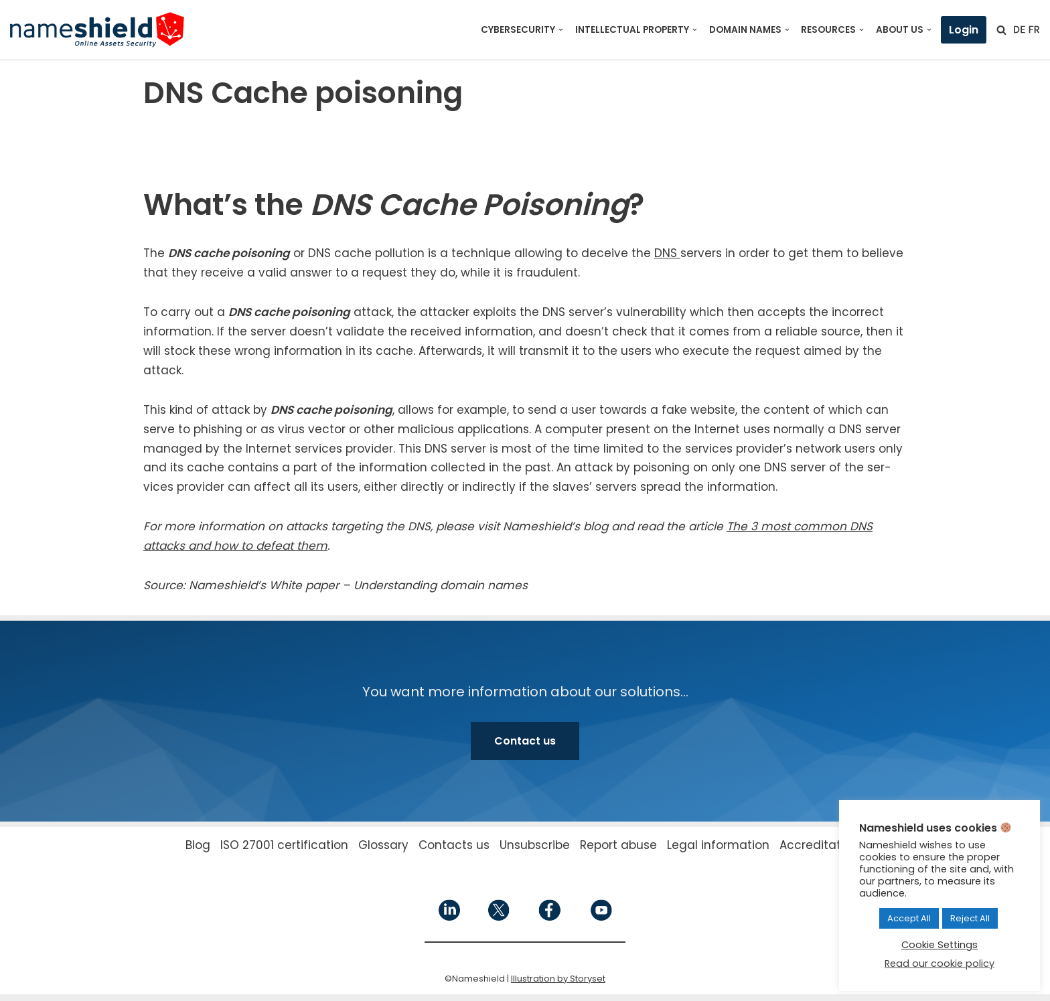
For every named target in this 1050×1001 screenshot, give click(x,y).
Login (963, 29)
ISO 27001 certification (284, 845)
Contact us (525, 741)
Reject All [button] (970, 918)
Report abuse (618, 845)
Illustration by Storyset (558, 978)
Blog (197, 845)
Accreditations (822, 845)
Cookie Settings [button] (939, 944)
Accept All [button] (909, 918)
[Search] (1001, 30)
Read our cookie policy (939, 963)
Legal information (718, 845)
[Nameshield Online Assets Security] (97, 30)
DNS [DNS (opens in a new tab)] (667, 253)
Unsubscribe (535, 845)
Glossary (383, 845)
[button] (560, 29)
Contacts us (454, 845)
